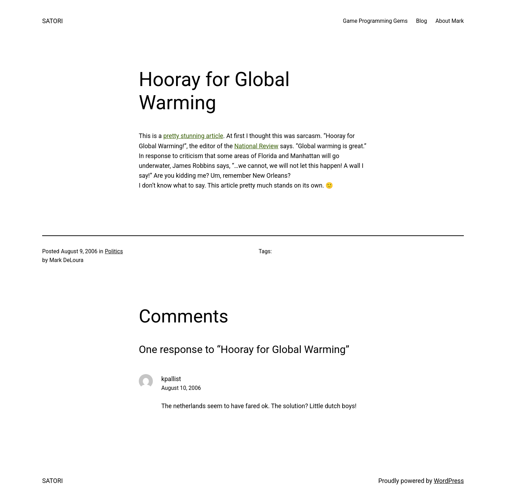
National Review (256, 146)
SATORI (52, 21)
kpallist (171, 379)
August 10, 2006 (181, 388)
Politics (114, 251)
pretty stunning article (193, 135)
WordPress (449, 480)
